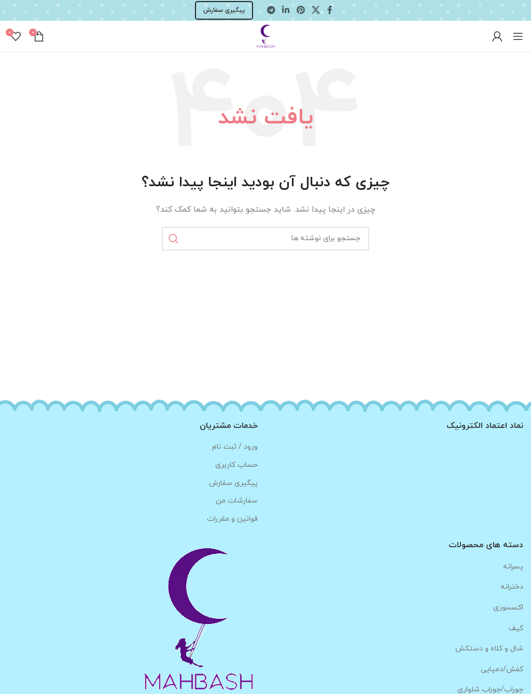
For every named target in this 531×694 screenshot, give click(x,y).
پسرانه (513, 567)
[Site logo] (265, 35)
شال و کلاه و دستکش (489, 649)
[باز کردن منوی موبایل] (518, 36)
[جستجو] (265, 239)
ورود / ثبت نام (235, 447)
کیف (516, 628)
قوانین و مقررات (232, 519)
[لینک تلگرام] (270, 10)
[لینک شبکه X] (315, 10)
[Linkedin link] (286, 10)
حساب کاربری (236, 465)
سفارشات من (237, 501)
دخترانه (511, 587)
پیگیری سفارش (224, 10)
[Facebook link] (330, 10)
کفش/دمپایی (502, 669)
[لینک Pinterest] (300, 10)
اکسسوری (508, 608)
